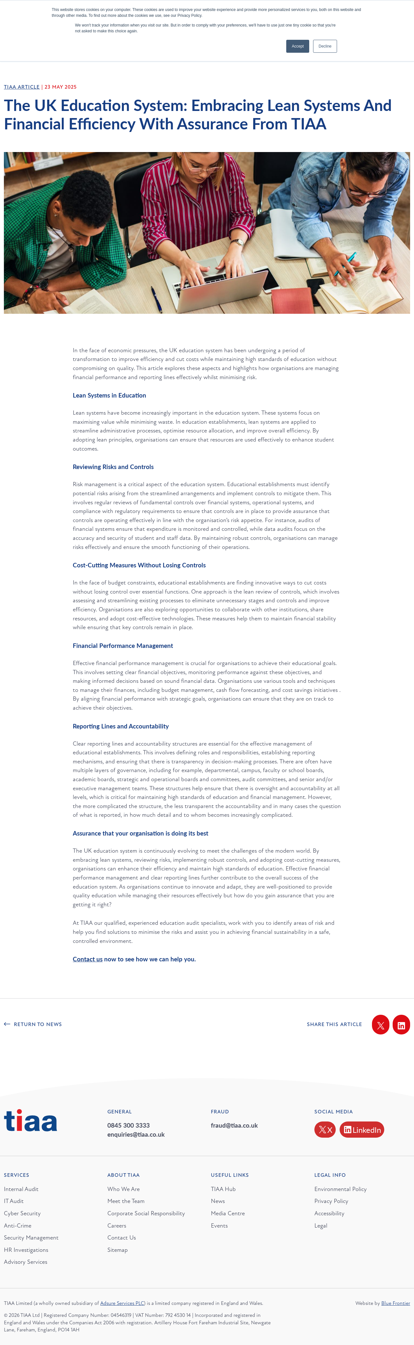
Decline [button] (325, 46)
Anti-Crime (17, 1225)
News (218, 1201)
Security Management (31, 1237)
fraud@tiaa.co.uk (234, 1125)
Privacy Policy (331, 1201)
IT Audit (14, 1201)
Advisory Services (25, 1261)
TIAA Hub (223, 1189)
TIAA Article (22, 87)
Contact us (88, 959)
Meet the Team (126, 1201)
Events (219, 1225)
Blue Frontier (395, 1303)
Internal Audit (21, 1189)
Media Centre (228, 1213)
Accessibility (329, 1213)
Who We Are (123, 1189)
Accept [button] (298, 46)
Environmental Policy (340, 1189)
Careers (116, 1225)
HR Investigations (26, 1249)
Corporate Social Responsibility (146, 1213)
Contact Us (121, 1237)
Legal (320, 1225)
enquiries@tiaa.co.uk (136, 1134)
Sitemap (117, 1249)
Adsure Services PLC (122, 1303)
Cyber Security (22, 1213)
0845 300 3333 (128, 1125)
